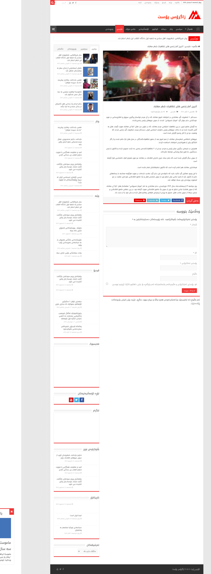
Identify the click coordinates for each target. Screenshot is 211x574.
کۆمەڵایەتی (122, 29)
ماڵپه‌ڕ (173, 274)
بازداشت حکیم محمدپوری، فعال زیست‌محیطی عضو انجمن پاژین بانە (48, 142)
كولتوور (134, 29)
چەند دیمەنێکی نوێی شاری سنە (47, 253)
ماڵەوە (175, 46)
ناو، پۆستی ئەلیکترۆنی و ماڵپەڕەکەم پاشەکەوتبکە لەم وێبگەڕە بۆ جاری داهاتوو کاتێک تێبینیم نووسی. (133, 284)
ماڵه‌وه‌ (156, 2)
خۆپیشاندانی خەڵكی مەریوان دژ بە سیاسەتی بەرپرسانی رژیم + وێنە (48, 242)
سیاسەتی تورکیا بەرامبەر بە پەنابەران (49, 529)
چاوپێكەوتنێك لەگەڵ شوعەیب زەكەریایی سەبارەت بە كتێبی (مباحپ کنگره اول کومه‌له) (48, 316)
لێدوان (172, 224)
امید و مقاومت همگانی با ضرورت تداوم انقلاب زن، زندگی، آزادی (47, 154)
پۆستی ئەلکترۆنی (167, 263)
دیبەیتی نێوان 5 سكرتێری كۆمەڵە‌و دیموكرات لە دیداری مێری (47, 303)
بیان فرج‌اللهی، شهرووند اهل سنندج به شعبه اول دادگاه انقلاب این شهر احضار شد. (131, 38)
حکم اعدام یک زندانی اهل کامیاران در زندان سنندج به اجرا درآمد (47, 105)
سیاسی (158, 29)
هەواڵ (168, 29)
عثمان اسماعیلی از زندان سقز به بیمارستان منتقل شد (48, 69)
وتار (149, 29)
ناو (174, 253)
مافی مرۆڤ (109, 29)
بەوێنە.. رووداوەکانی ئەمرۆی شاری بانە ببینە (49, 229)
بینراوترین (62, 49)
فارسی (98, 29)
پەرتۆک (135, 2)
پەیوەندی (126, 2)
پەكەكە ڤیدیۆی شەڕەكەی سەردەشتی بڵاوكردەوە (50, 328)
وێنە (149, 2)
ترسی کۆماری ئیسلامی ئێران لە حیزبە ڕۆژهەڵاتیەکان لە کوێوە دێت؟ (48, 180)
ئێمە (118, 2)
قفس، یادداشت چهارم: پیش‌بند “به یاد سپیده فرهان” (48, 81)
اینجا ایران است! (54, 515)
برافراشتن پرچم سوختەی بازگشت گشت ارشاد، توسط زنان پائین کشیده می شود (47, 167)
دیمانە (142, 29)
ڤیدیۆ (143, 2)
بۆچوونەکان (50, 49)
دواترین (73, 49)
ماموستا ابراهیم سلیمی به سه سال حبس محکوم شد (48, 93)
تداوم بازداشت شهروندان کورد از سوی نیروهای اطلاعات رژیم (47, 456)
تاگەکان (39, 49)
